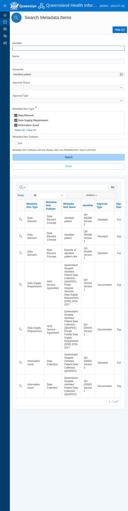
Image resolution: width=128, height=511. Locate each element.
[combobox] (66, 74)
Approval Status (22, 82)
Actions (92, 195)
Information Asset (29, 125)
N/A (21, 143)
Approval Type (21, 95)
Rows (21, 195)
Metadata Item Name (70, 205)
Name (16, 56)
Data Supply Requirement (34, 120)
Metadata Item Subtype (26, 136)
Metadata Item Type (24, 109)
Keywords (18, 69)
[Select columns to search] (23, 187)
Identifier (18, 43)
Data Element (27, 115)
